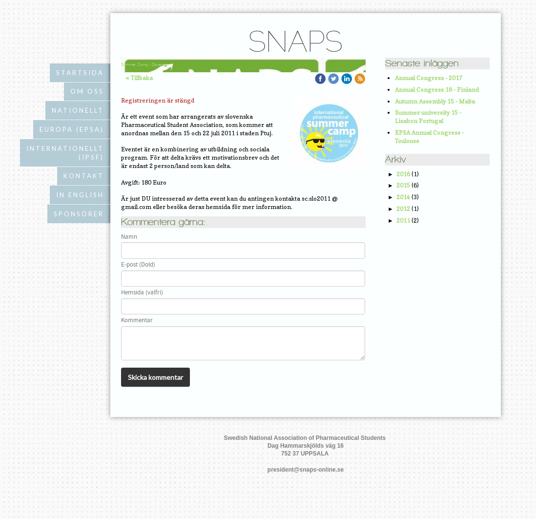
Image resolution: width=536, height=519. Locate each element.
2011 (403, 220)
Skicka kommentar (155, 377)
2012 (403, 208)
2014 (403, 197)
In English (80, 195)
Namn (129, 237)
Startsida (80, 73)
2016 (403, 174)
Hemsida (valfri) (142, 292)
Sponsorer (79, 214)
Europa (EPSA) (72, 129)
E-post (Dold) (138, 265)
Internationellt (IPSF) (65, 153)
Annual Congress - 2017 (428, 78)
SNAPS (295, 44)
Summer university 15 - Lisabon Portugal (428, 117)
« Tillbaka (139, 78)
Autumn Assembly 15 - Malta (435, 101)
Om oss (87, 91)
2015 (403, 185)
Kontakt (83, 176)
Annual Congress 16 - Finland (437, 89)
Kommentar (137, 320)
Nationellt (78, 110)
